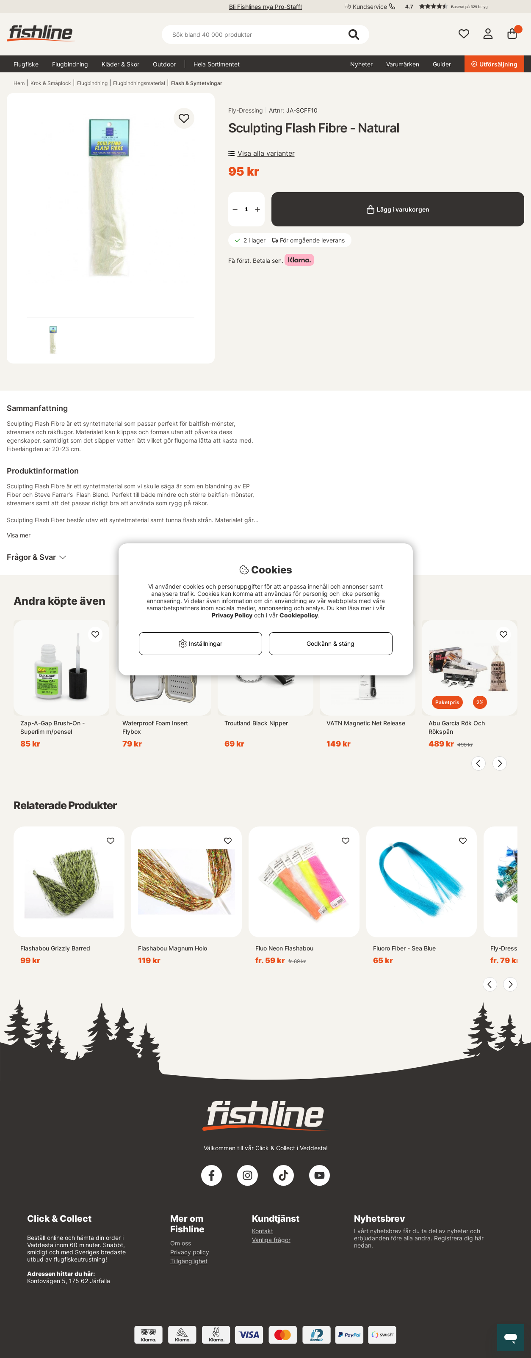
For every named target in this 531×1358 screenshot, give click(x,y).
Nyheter (361, 64)
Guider (442, 64)
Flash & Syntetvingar (196, 83)
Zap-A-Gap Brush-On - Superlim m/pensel (52, 727)
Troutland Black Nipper (256, 723)
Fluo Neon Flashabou (284, 948)
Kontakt (262, 1230)
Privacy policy (189, 1252)
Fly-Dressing (245, 110)
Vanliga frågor (271, 1239)
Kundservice (370, 6)
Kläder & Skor (120, 64)
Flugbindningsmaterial (139, 83)
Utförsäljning (494, 64)
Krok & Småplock (50, 83)
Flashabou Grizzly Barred (55, 948)
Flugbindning (70, 64)
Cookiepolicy (298, 615)
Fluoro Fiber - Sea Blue (404, 948)
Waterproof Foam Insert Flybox (155, 727)
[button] (460, 6)
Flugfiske (26, 64)
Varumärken (402, 64)
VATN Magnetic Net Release (365, 723)
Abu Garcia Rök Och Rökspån (457, 727)
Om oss (180, 1243)
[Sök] (266, 34)
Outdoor (164, 64)
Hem (19, 83)
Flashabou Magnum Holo (172, 948)
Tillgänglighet (188, 1260)
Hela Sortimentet (217, 64)
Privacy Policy (232, 615)
